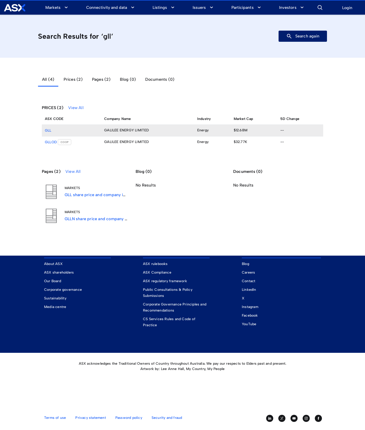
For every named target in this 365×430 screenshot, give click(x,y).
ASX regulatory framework (165, 281)
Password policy (128, 418)
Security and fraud (167, 418)
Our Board (52, 281)
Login (347, 8)
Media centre (55, 307)
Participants (242, 7)
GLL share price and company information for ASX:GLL (116, 194)
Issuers (199, 7)
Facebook (250, 315)
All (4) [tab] (48, 79)
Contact (248, 281)
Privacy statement (90, 418)
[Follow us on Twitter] (281, 418)
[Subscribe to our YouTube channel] (294, 418)
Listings (160, 7)
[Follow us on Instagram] (306, 418)
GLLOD (51, 142)
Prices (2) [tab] (73, 79)
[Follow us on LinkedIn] (269, 418)
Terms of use (55, 418)
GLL (48, 130)
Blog (245, 264)
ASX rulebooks (155, 264)
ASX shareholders (59, 272)
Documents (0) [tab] (160, 79)
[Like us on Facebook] (318, 418)
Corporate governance (63, 290)
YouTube (249, 324)
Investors (287, 7)
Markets (53, 7)
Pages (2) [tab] (101, 79)
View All (76, 107)
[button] (320, 7)
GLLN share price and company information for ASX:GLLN (119, 218)
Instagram (250, 307)
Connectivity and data (106, 7)
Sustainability (55, 298)
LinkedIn (249, 290)
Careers (248, 272)
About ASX (53, 264)
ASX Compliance (157, 272)
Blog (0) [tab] (128, 79)
